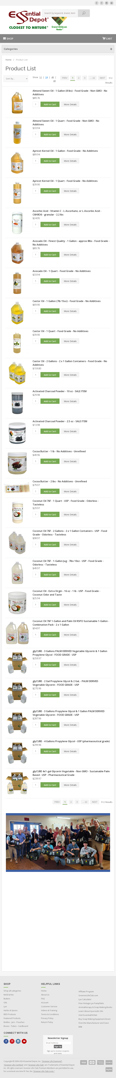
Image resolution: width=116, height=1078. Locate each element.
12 (40, 77)
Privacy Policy (47, 1018)
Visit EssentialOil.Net (88, 1015)
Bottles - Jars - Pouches (14, 1022)
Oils (5, 1002)
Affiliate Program (86, 991)
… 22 (92, 77)
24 (46, 77)
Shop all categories (12, 990)
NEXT (102, 77)
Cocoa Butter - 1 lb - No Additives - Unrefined (59, 451)
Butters (7, 998)
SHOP (8, 38)
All (54, 80)
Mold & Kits (9, 994)
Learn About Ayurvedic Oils (91, 1011)
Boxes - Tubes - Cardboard (16, 1026)
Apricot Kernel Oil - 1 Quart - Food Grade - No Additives (65, 181)
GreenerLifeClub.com (88, 995)
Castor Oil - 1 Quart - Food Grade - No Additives (60, 331)
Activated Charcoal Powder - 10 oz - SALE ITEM (60, 391)
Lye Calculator (85, 999)
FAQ (43, 998)
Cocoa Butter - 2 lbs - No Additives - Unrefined (60, 481)
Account (44, 1002)
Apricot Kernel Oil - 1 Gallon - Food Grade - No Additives (65, 151)
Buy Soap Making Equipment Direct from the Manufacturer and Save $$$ (94, 1023)
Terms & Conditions (50, 1014)
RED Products (10, 1014)
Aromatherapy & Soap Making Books (95, 1007)
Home (9, 59)
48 (52, 77)
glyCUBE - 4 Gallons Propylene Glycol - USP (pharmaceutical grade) (71, 741)
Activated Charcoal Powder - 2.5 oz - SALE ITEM (60, 421)
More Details (70, 104)
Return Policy (47, 1022)
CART (107, 38)
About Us (45, 994)
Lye (5, 1006)
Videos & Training (49, 1010)
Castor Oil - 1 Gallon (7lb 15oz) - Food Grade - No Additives (67, 301)
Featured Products (12, 1018)
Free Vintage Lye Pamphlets (91, 1003)
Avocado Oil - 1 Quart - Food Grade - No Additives (62, 271)
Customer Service (49, 1006)
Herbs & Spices (11, 1010)
